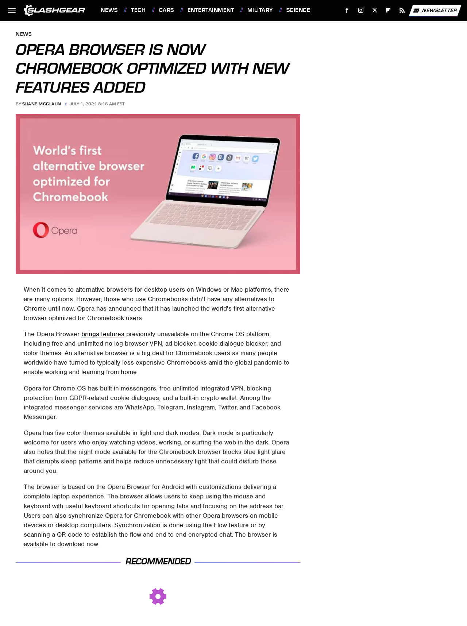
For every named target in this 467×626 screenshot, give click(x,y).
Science (298, 10)
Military (260, 10)
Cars (166, 10)
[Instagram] (361, 10)
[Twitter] (374, 10)
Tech (138, 10)
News (109, 10)
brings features (102, 334)
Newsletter (435, 10)
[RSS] (402, 10)
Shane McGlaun (41, 103)
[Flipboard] (388, 10)
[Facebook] (347, 10)
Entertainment (211, 10)
